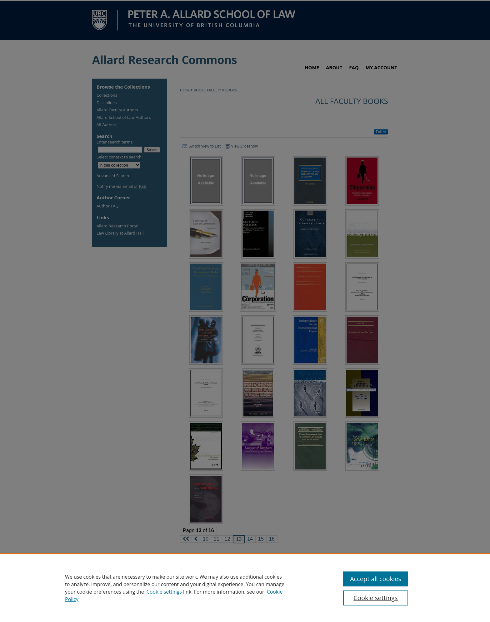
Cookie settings (164, 591)
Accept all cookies (375, 579)
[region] (245, 587)
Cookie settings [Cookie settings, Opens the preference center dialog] (375, 598)
